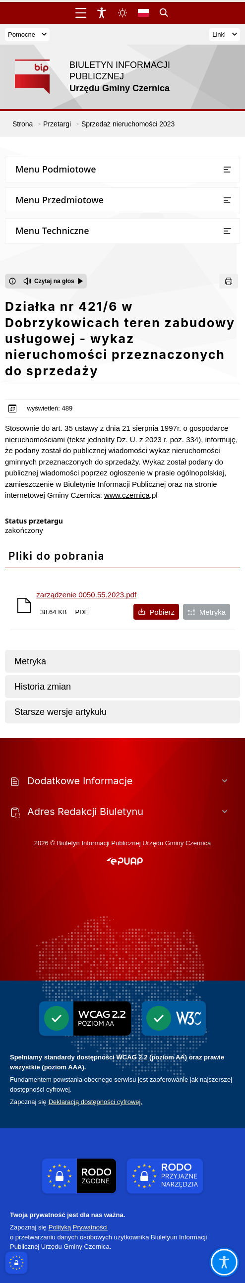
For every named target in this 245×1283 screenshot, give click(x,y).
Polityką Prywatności (78, 1227)
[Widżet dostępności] (102, 13)
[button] (124, 862)
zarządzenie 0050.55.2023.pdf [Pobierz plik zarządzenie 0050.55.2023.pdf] (86, 594)
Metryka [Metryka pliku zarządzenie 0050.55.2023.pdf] (206, 612)
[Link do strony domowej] (101, 76)
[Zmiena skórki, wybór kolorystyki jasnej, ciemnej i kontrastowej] (122, 13)
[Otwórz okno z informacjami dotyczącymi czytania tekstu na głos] (12, 281)
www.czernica (127, 495)
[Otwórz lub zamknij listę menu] (227, 169)
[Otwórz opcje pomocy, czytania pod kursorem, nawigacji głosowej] (224, 1262)
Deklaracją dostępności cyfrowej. (95, 1102)
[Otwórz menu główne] (81, 13)
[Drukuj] (228, 281)
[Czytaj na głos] (53, 281)
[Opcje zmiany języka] (143, 13)
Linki (224, 34)
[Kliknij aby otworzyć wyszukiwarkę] (164, 13)
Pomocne (27, 34)
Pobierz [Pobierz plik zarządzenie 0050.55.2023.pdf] (156, 612)
